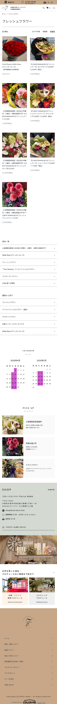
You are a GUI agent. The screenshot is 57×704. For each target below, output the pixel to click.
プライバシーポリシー (12, 667)
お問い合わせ (9, 685)
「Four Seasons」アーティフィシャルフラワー (18, 269)
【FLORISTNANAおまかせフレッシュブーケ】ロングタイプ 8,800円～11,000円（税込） (42, 67)
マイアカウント (9, 673)
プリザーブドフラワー (10, 276)
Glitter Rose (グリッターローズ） (13, 255)
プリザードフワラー (9, 317)
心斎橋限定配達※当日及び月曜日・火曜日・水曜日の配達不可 (24, 248)
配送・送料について (11, 644)
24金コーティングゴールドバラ (13, 324)
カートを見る (9, 679)
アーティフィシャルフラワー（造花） (15, 309)
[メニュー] (53, 7)
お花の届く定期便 (8, 283)
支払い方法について (11, 656)
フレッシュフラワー (14, 14)
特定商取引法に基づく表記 (13, 661)
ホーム (4, 14)
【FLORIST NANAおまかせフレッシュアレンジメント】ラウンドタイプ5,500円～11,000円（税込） (41, 114)
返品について (9, 650)
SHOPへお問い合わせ (14, 527)
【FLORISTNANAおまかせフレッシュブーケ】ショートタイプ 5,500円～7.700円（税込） (42, 163)
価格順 (45, 31)
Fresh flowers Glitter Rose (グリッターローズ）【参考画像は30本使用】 (11, 67)
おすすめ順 (36, 31)
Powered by (28, 702)
